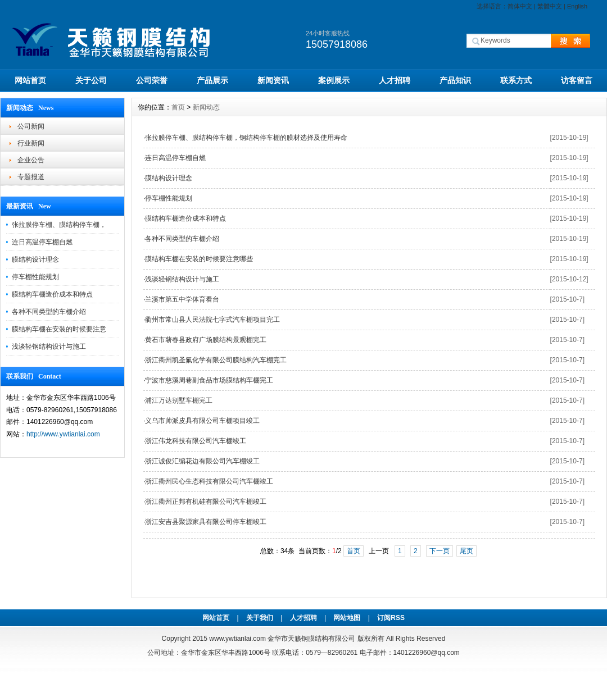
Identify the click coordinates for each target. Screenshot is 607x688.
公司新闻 (30, 126)
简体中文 (520, 6)
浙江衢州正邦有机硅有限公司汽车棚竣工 (205, 501)
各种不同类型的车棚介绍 (49, 312)
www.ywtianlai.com (237, 639)
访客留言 (576, 80)
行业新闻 (30, 143)
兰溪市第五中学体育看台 (182, 299)
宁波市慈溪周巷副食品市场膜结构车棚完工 (209, 380)
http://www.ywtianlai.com (63, 434)
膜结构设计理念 (35, 259)
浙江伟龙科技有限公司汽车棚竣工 (195, 441)
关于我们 (259, 618)
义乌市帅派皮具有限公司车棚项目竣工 (202, 421)
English (577, 6)
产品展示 (212, 80)
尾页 (466, 551)
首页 (178, 107)
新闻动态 (206, 107)
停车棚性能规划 (35, 277)
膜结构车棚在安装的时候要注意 (59, 329)
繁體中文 (549, 6)
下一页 (439, 551)
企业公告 (30, 160)
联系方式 (516, 80)
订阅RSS (391, 618)
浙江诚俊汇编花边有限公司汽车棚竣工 (202, 461)
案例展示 (334, 80)
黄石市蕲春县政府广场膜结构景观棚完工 (205, 340)
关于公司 (91, 80)
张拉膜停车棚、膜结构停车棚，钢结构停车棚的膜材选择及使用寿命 (246, 138)
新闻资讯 (273, 80)
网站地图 (346, 618)
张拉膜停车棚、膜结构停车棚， (59, 225)
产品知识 (455, 80)
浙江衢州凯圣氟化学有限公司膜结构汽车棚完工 (216, 360)
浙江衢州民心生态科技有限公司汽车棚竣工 (209, 481)
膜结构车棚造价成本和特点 (52, 294)
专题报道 (30, 177)
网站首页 (30, 80)
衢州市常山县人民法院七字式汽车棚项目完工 (212, 320)
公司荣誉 (151, 80)
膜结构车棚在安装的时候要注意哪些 (199, 259)
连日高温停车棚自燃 (42, 242)
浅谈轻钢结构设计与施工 (49, 346)
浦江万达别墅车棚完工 (178, 400)
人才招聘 (394, 80)
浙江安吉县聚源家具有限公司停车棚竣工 (205, 522)
